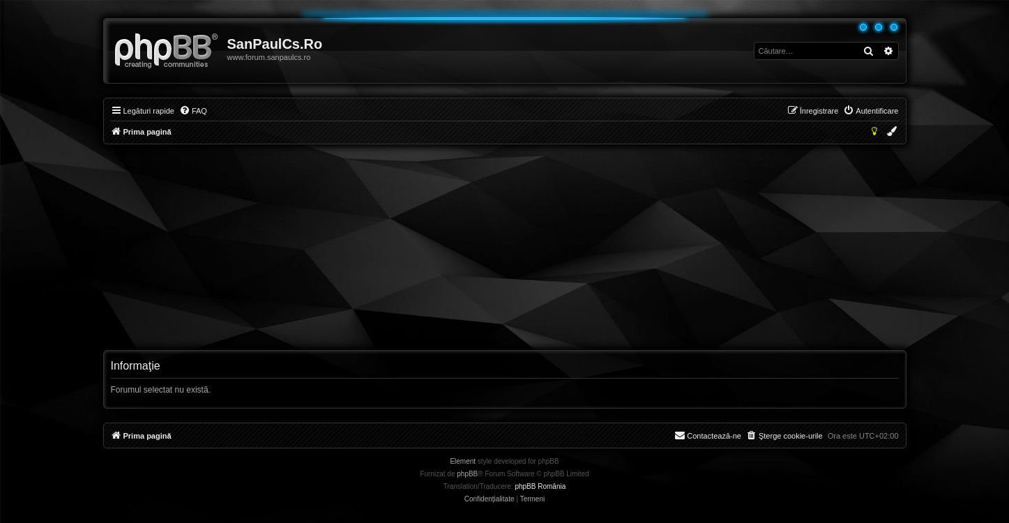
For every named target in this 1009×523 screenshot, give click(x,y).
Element (463, 461)
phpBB (467, 474)
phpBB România (540, 486)
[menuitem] (193, 111)
